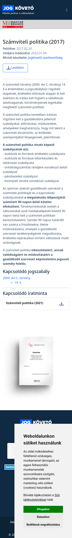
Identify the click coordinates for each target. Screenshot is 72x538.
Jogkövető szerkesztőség (45, 58)
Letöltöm (15, 68)
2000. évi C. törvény (16, 278)
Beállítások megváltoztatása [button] (43, 524)
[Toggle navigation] (67, 10)
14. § (17, 282)
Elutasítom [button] (43, 516)
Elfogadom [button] (43, 509)
